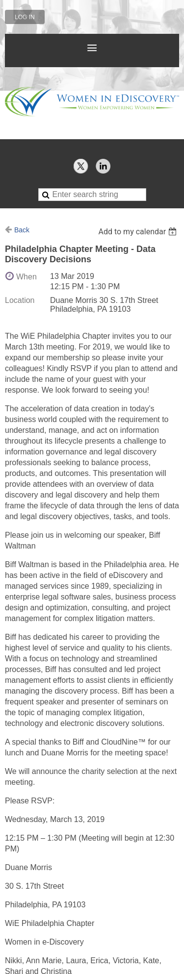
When (26, 277)
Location (20, 300)
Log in (25, 17)
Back (21, 230)
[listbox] (138, 231)
